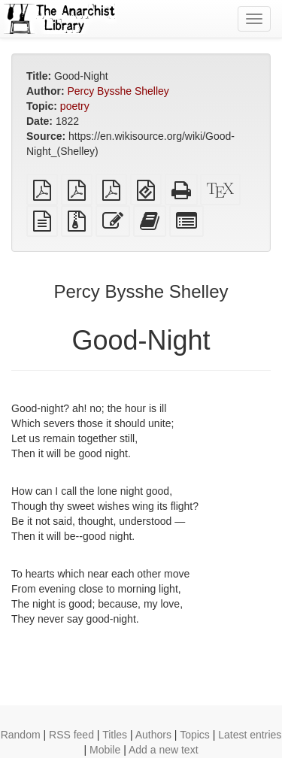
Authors (153, 735)
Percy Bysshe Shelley (117, 91)
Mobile (104, 750)
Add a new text (164, 750)
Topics (195, 735)
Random (21, 735)
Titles (114, 735)
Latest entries (249, 735)
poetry (74, 106)
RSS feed (71, 735)
